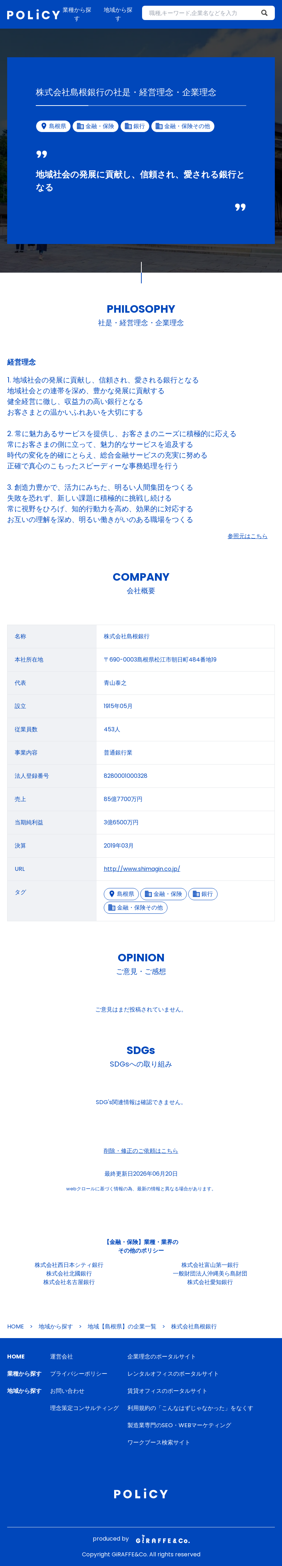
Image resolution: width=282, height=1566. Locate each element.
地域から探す (118, 14)
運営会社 (61, 1356)
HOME (15, 1326)
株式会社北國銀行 (69, 1273)
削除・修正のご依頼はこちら (141, 1151)
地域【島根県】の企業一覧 (122, 1326)
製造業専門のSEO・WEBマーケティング (179, 1425)
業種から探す (77, 14)
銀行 (203, 894)
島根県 (121, 894)
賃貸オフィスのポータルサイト (167, 1391)
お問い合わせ (67, 1391)
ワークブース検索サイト (158, 1442)
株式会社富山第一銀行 (210, 1265)
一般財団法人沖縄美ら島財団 (210, 1273)
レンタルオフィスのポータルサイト (173, 1374)
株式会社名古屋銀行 (69, 1282)
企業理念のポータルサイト (161, 1356)
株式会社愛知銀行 (210, 1282)
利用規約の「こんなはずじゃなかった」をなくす (190, 1408)
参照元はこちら (248, 536)
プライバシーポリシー (78, 1374)
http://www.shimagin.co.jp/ (142, 869)
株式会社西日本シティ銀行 (69, 1265)
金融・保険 (163, 894)
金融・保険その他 (135, 907)
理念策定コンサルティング (84, 1408)
